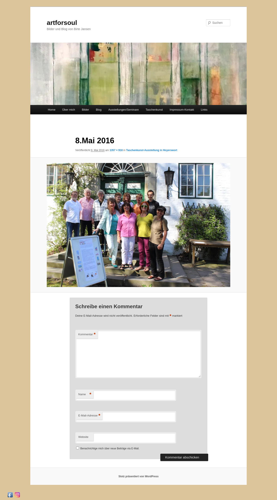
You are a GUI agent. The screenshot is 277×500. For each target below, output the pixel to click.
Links (204, 109)
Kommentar (87, 334)
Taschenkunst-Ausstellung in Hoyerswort (151, 150)
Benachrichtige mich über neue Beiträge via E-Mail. (109, 448)
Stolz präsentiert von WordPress (138, 476)
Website (83, 437)
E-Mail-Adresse (89, 416)
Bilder (85, 109)
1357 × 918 (116, 150)
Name (84, 394)
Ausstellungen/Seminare (123, 109)
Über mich (68, 109)
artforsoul (62, 22)
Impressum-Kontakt (182, 109)
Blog (98, 109)
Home (51, 109)
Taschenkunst (154, 109)
